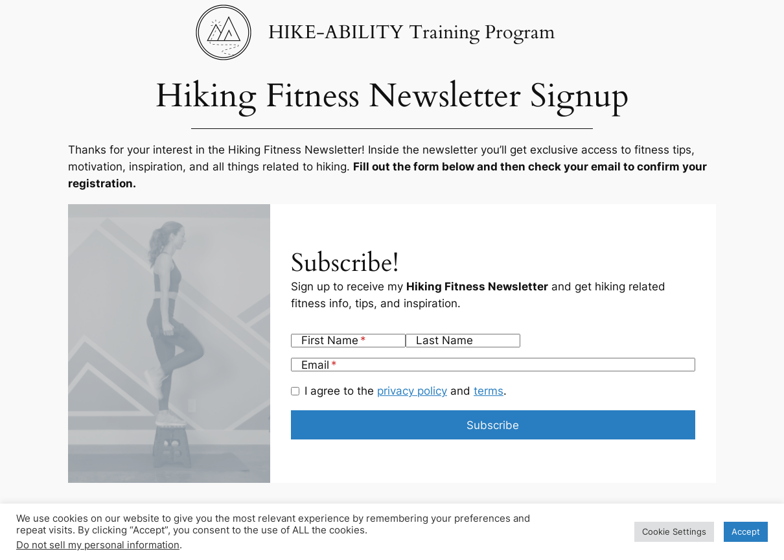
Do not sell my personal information (97, 545)
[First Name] (348, 340)
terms (488, 390)
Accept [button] (746, 531)
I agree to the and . (406, 390)
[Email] (493, 364)
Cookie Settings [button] (674, 531)
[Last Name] (463, 340)
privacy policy (412, 390)
